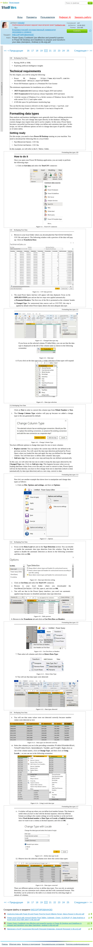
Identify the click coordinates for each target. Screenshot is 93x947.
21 (50, 50)
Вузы (20, 17)
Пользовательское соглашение (53, 944)
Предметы (31, 17)
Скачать (77, 31)
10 (89, 918)
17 (32, 50)
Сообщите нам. (60, 25)
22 (54, 50)
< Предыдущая (15, 50)
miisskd (21, 23)
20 (46, 50)
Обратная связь (15, 944)
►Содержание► (2, 89)
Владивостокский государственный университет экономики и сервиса (34, 31)
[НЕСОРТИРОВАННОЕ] (23, 35)
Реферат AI (65, 17)
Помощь (5, 944)
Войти (5, 3)
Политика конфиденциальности (77, 944)
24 (63, 50)
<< (5, 50)
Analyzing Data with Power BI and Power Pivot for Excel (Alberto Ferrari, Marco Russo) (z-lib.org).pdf (45, 914)
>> (91, 50)
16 (28, 50)
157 (88, 923)
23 (59, 50)
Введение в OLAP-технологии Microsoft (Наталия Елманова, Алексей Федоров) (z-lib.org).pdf (44, 929)
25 (68, 50)
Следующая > (81, 50)
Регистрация (14, 3)
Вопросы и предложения (31, 944)
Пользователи (47, 17)
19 (41, 50)
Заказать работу (82, 17)
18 (37, 50)
